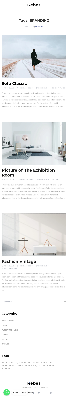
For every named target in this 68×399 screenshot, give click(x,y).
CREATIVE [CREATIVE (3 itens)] (46, 363)
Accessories (8, 321)
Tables (62, 89)
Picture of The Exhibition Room (28, 181)
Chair (57, 89)
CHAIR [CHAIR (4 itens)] (36, 363)
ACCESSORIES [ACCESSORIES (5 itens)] (9, 363)
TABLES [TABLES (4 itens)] (6, 369)
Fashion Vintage (19, 271)
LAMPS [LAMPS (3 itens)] (42, 366)
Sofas (5, 339)
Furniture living (10, 278)
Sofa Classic (14, 84)
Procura (65, 301)
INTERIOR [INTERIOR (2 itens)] (30, 366)
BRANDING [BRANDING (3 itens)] (25, 363)
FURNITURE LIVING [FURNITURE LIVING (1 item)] (12, 366)
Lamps (5, 335)
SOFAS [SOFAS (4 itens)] (51, 366)
